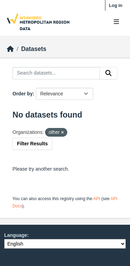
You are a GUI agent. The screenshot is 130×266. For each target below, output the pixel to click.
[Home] (10, 48)
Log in (115, 5)
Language (15, 235)
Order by (22, 93)
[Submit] (108, 73)
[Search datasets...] (56, 73)
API (96, 198)
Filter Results (32, 143)
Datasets (33, 48)
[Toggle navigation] (116, 22)
